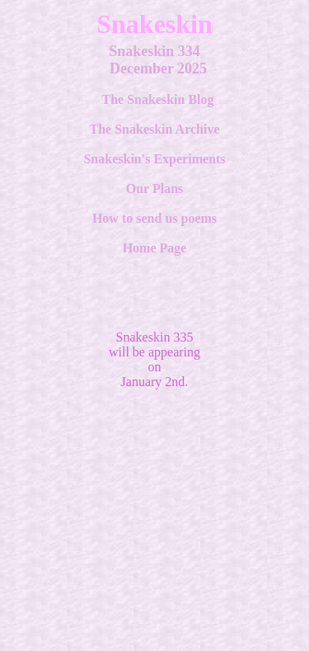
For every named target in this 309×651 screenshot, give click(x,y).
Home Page (155, 248)
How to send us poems (154, 218)
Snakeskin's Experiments (154, 159)
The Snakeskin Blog (157, 99)
